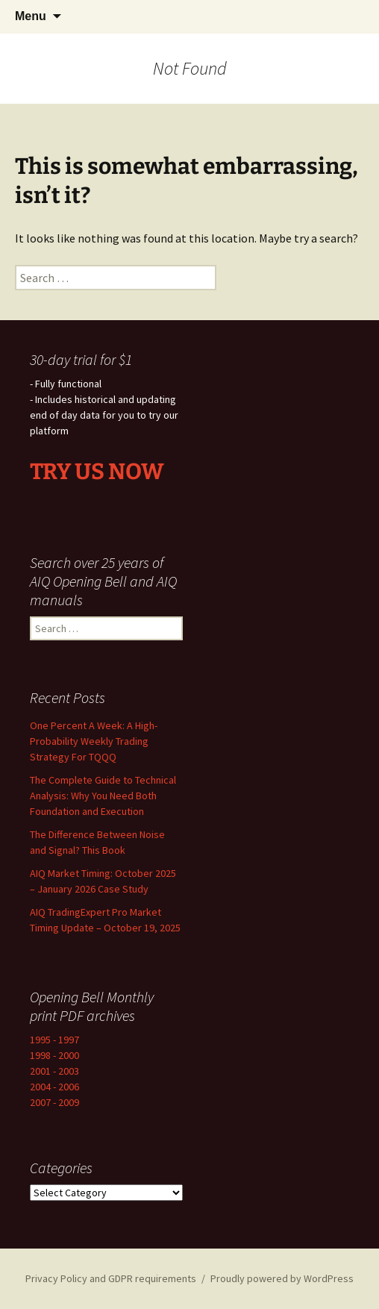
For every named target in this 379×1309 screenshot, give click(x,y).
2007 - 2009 (54, 1102)
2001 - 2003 (54, 1071)
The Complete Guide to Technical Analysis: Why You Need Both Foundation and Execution (103, 795)
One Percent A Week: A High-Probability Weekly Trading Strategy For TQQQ (93, 741)
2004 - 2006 (54, 1086)
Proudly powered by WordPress (282, 1278)
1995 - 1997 (54, 1039)
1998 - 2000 (54, 1055)
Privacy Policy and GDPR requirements (110, 1278)
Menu (30, 16)
